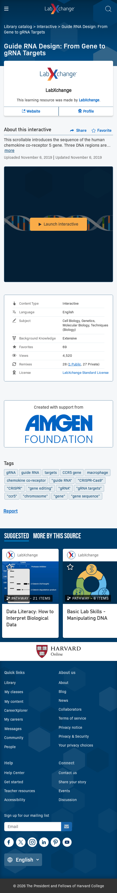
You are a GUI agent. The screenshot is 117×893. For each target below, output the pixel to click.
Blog (62, 691)
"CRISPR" (14, 488)
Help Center (14, 772)
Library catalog (18, 26)
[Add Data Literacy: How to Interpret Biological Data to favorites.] (12, 567)
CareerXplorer (16, 710)
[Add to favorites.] (101, 130)
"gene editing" (40, 488)
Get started (13, 782)
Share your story (72, 782)
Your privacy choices (76, 745)
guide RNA (30, 472)
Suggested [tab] (16, 536)
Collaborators (70, 709)
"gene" (59, 496)
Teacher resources (19, 790)
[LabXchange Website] (31, 111)
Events (64, 790)
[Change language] (23, 859)
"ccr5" (12, 496)
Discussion (68, 799)
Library (10, 682)
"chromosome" (35, 496)
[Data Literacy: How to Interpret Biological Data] (30, 622)
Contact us (68, 772)
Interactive (47, 26)
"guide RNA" (62, 480)
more (9, 151)
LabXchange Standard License (86, 372)
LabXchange (89, 100)
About (63, 682)
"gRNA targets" (89, 488)
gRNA (11, 472)
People (10, 746)
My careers (13, 719)
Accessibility (14, 799)
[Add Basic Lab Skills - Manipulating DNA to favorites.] (73, 567)
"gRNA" (64, 488)
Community (13, 737)
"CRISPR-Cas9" (90, 480)
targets (51, 472)
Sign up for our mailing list (26, 815)
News (63, 700)
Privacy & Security (74, 736)
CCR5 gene (72, 472)
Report (10, 511)
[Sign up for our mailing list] (66, 826)
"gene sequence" (85, 496)
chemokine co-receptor (26, 480)
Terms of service (72, 718)
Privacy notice (70, 727)
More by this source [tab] (57, 536)
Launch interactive (58, 224)
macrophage (97, 472)
